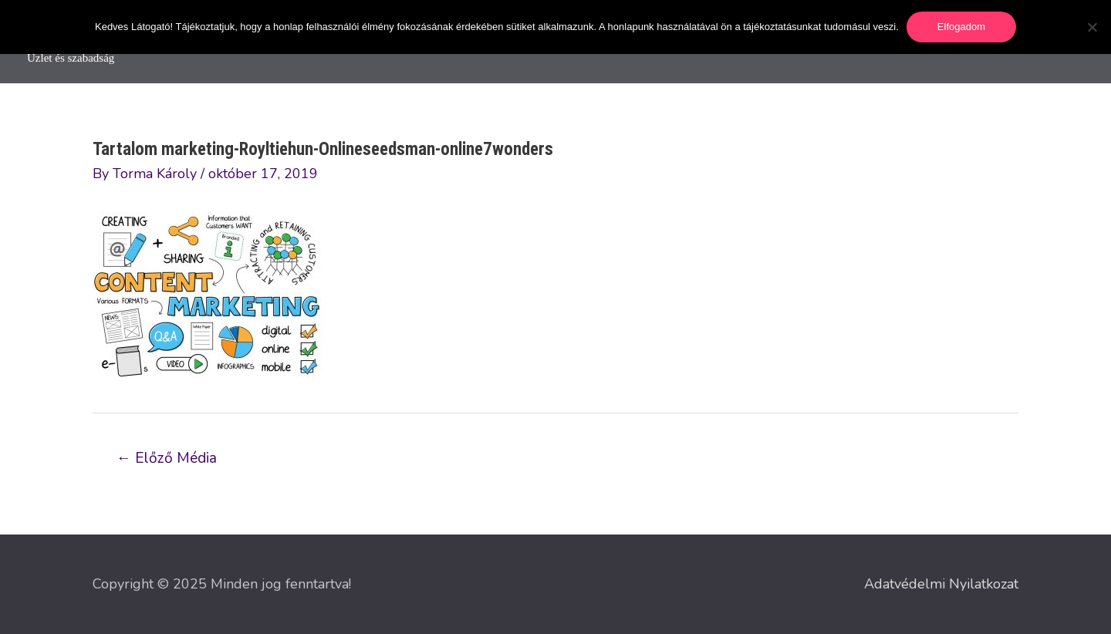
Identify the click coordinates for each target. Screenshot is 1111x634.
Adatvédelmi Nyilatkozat (941, 584)
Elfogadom (961, 26)
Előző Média (167, 458)
